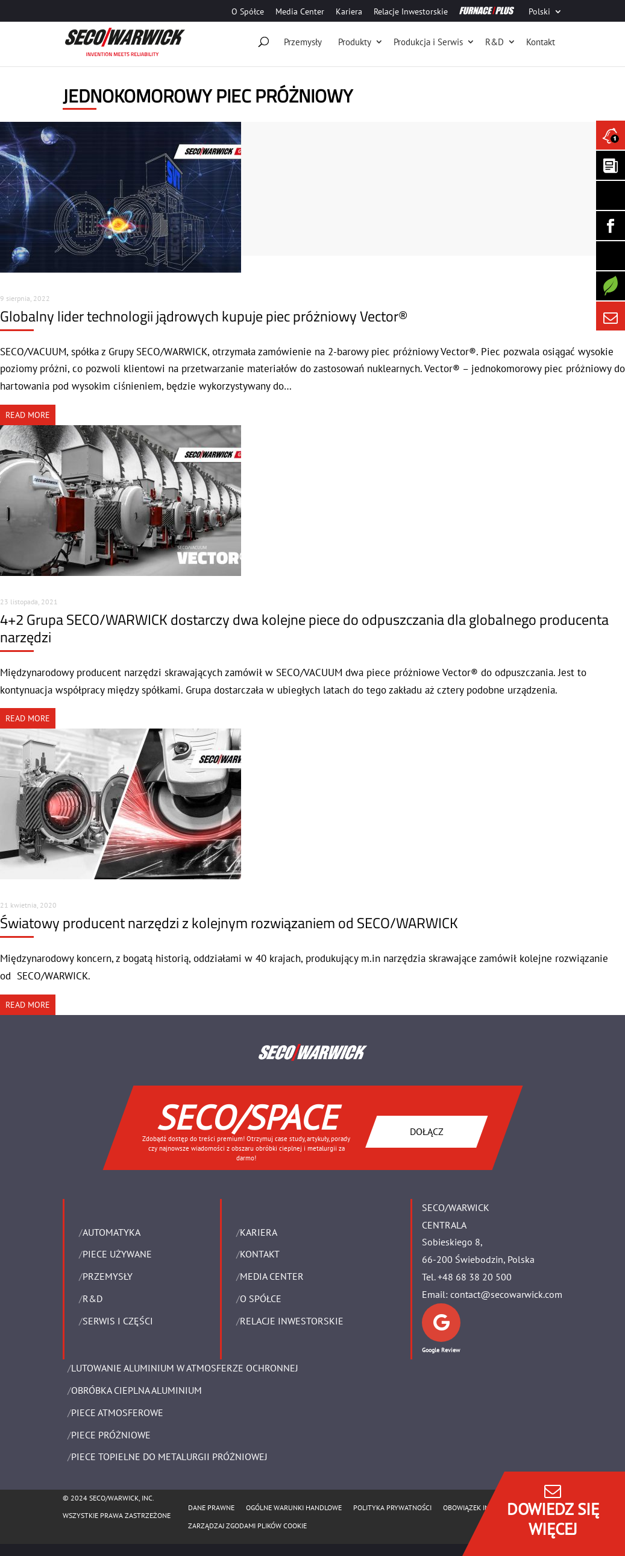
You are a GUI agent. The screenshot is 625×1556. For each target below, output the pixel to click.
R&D (494, 42)
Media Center (299, 12)
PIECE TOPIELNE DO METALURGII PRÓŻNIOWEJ (169, 1456)
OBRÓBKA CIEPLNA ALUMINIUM (136, 1390)
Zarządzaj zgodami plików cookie (247, 1525)
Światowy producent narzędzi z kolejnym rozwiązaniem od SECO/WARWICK (229, 923)
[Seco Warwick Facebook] (610, 225)
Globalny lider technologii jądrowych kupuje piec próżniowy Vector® (203, 316)
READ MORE (27, 415)
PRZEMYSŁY (108, 1276)
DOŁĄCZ (426, 1131)
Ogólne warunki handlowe (294, 1507)
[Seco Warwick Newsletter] (610, 165)
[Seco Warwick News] (610, 135)
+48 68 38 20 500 (475, 1277)
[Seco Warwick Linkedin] (610, 195)
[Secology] (610, 285)
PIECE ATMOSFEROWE (117, 1412)
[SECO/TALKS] (610, 255)
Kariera (349, 12)
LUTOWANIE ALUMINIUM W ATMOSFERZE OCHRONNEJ (184, 1368)
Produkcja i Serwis (428, 42)
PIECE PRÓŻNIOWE (111, 1435)
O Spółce (247, 12)
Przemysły (303, 42)
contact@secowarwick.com (506, 1294)
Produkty (354, 42)
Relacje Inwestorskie (411, 12)
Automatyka (111, 1232)
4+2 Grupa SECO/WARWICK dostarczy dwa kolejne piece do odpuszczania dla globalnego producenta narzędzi (304, 628)
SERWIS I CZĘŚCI (118, 1321)
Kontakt (540, 42)
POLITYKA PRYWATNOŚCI (392, 1507)
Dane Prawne (211, 1507)
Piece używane (117, 1254)
